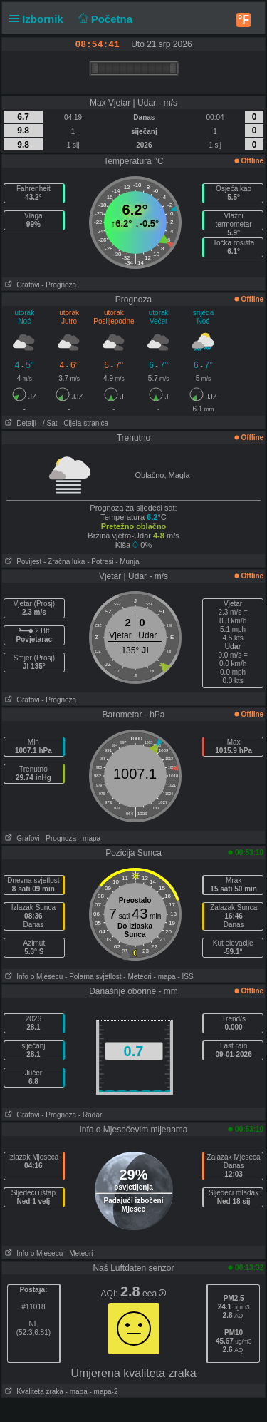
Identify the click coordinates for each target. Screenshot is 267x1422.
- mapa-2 (103, 1392)
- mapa (89, 838)
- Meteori (137, 977)
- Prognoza (58, 285)
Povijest (21, 562)
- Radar (90, 1115)
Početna (103, 19)
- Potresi (100, 562)
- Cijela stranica (83, 423)
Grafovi (21, 285)
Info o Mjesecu (32, 977)
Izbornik (39, 19)
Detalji (19, 423)
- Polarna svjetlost (93, 977)
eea (154, 1294)
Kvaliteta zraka (32, 1392)
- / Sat (48, 423)
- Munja (127, 562)
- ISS (185, 977)
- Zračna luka (64, 562)
